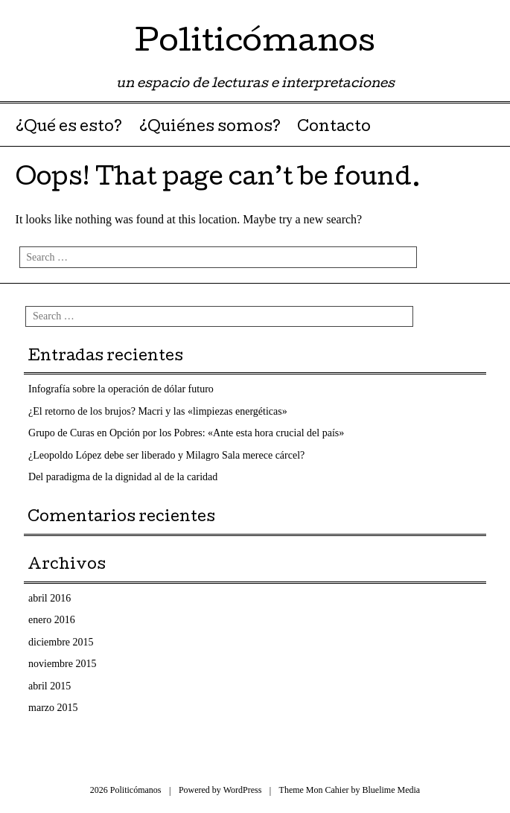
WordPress (242, 790)
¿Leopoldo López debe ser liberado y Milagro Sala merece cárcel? (166, 455)
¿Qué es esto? (69, 128)
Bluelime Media (392, 790)
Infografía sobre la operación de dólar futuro (121, 389)
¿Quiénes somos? (210, 128)
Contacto (334, 128)
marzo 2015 (52, 707)
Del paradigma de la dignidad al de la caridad (122, 476)
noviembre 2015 (62, 663)
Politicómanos (255, 44)
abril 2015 (49, 686)
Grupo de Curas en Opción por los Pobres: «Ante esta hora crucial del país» (186, 433)
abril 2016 (49, 598)
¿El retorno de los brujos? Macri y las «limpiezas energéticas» (157, 411)
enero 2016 (51, 619)
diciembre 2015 (60, 642)
